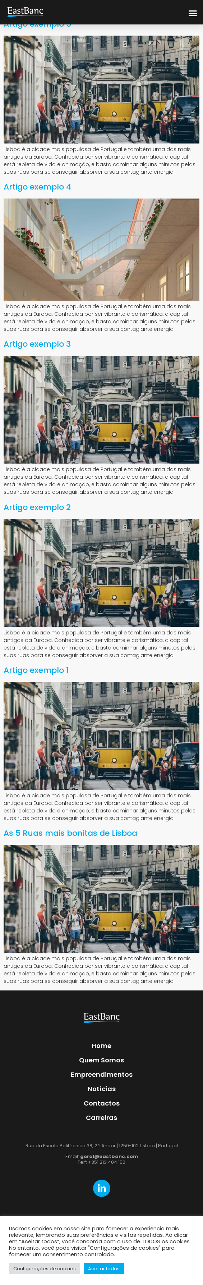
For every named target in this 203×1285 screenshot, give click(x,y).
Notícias (102, 1088)
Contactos (102, 1103)
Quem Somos (101, 1060)
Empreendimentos (102, 1074)
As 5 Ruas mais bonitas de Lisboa (70, 833)
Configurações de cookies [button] (44, 1268)
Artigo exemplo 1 (36, 670)
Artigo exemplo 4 (37, 186)
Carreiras (101, 1117)
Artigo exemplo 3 (37, 344)
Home (101, 1045)
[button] (193, 12)
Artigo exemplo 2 (37, 507)
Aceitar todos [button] (104, 1268)
